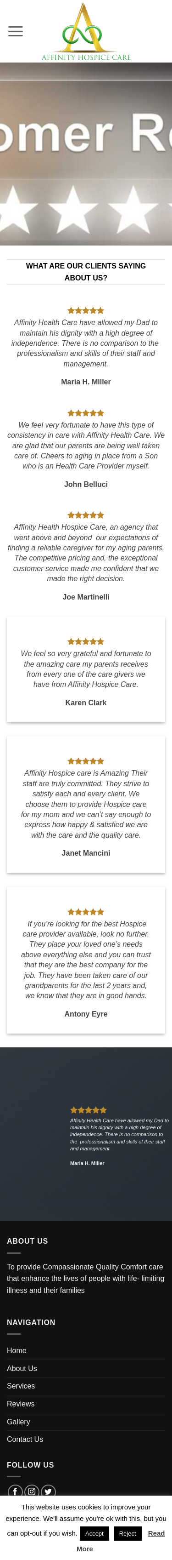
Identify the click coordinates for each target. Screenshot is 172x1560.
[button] (16, 31)
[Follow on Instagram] (31, 1492)
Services (21, 1386)
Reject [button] (127, 1533)
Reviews (20, 1404)
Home (17, 1350)
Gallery (18, 1422)
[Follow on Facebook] (15, 1492)
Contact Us (25, 1439)
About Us (22, 1368)
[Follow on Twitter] (48, 1492)
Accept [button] (94, 1533)
